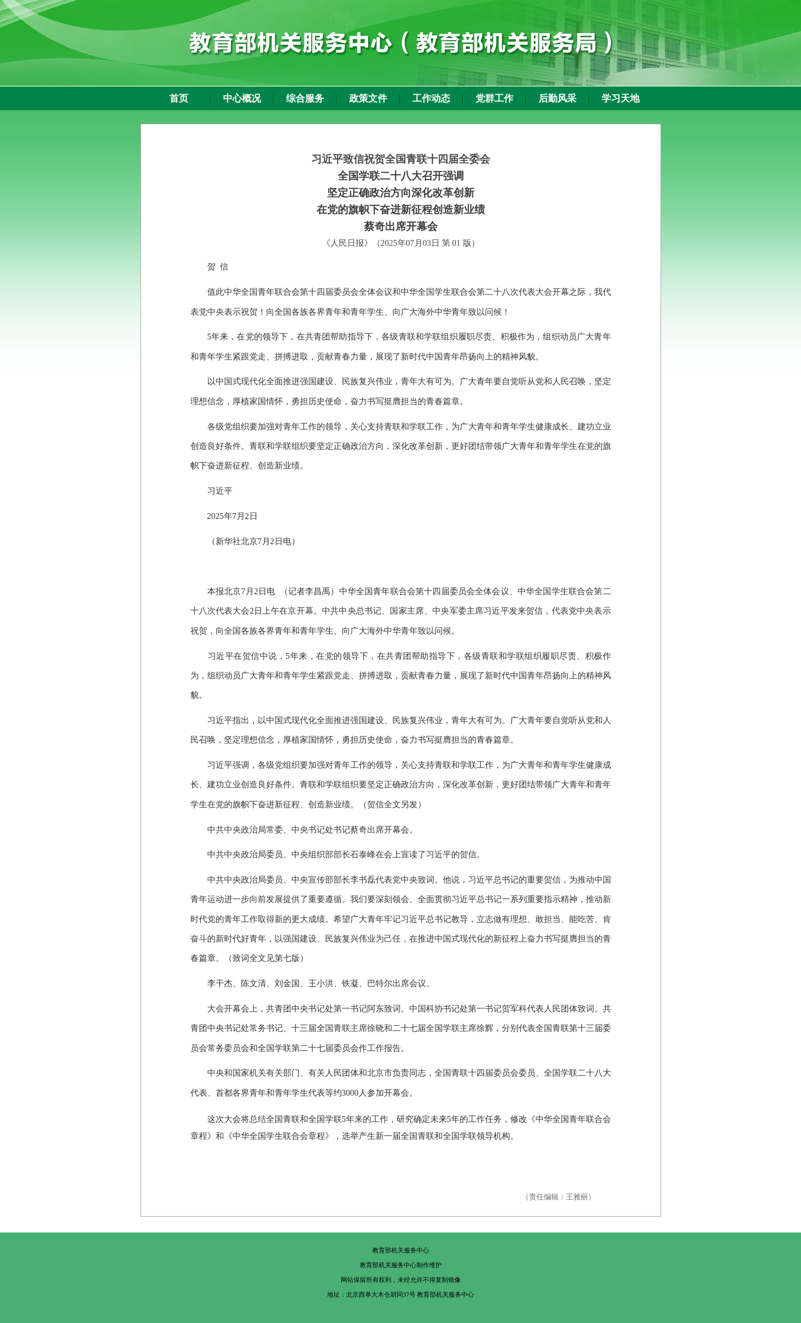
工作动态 (431, 98)
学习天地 (621, 98)
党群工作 (494, 98)
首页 (178, 98)
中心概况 (242, 98)
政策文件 (368, 98)
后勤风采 (557, 98)
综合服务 (305, 98)
